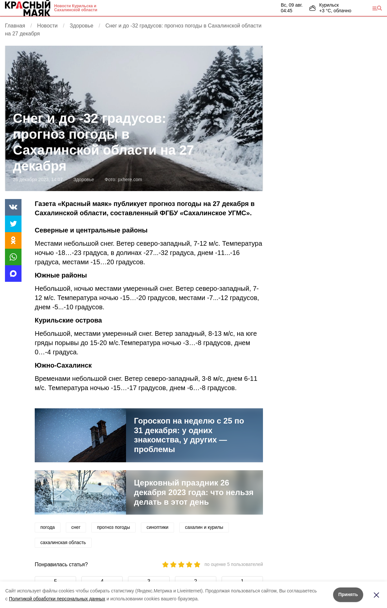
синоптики (157, 527)
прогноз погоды (113, 527)
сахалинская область (63, 542)
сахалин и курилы (204, 527)
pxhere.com (130, 179)
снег (76, 527)
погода (47, 527)
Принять (348, 594)
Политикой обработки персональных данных (57, 598)
